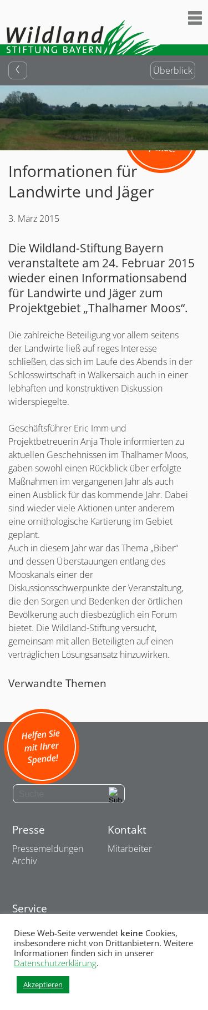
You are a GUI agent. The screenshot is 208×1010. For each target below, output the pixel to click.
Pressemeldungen (47, 848)
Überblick (172, 70)
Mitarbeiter (130, 848)
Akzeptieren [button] (43, 984)
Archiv (24, 861)
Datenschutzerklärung (55, 962)
